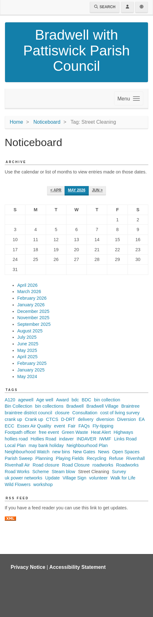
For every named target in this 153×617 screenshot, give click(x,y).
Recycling (96, 458)
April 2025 (27, 356)
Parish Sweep (19, 458)
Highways (123, 432)
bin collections (49, 406)
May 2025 (27, 350)
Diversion (126, 419)
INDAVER (86, 438)
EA (142, 419)
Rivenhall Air (17, 464)
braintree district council (28, 412)
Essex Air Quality (34, 425)
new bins (61, 451)
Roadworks (127, 464)
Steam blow (63, 471)
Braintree (130, 406)
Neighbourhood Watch (27, 451)
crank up (13, 419)
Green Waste (75, 432)
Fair (72, 425)
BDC (86, 399)
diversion (105, 419)
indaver (66, 438)
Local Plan (15, 445)
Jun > (97, 190)
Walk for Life (122, 477)
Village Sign (74, 477)
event (59, 425)
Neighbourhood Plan (87, 445)
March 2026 (29, 291)
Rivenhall (135, 458)
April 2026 (27, 285)
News (103, 451)
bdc (75, 399)
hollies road (16, 438)
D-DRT (68, 419)
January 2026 (31, 304)
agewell (26, 399)
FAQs (84, 425)
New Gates (84, 451)
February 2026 (32, 298)
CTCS (52, 419)
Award (62, 399)
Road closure (46, 464)
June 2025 (27, 343)
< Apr (55, 190)
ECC (9, 425)
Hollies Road (43, 438)
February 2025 (32, 363)
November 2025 (33, 317)
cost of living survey (120, 412)
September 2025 (33, 324)
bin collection (107, 399)
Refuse (116, 458)
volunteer (98, 477)
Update (52, 477)
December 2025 (33, 311)
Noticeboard (46, 122)
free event (49, 432)
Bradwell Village (103, 406)
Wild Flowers (17, 484)
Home (16, 122)
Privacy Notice (28, 567)
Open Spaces (126, 451)
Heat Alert (101, 432)
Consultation (85, 412)
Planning (44, 458)
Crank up (34, 419)
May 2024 (27, 376)
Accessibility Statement (77, 567)
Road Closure (76, 464)
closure (62, 412)
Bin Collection (18, 406)
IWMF (105, 438)
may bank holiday (46, 445)
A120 (10, 399)
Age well (44, 399)
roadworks (102, 464)
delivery (85, 419)
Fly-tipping (102, 425)
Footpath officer (20, 432)
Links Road (125, 438)
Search (104, 7)
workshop (43, 484)
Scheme (40, 471)
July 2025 (27, 337)
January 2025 (31, 369)
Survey (119, 471)
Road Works (17, 471)
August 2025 (30, 330)
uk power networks (23, 477)
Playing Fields (70, 458)
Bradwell (74, 406)
